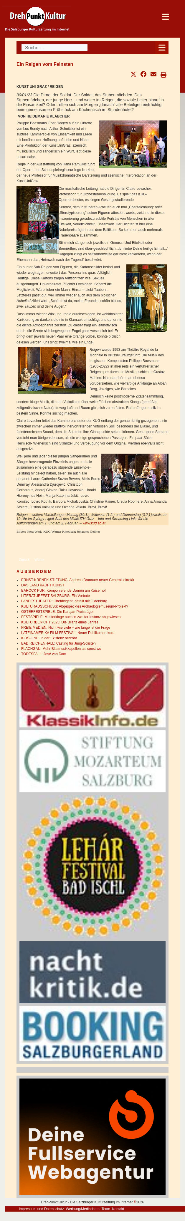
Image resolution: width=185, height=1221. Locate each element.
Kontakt (118, 1209)
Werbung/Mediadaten (83, 1209)
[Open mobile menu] (162, 47)
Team (105, 1209)
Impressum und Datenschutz (41, 1209)
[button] (133, 74)
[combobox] (54, 47)
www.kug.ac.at (93, 523)
